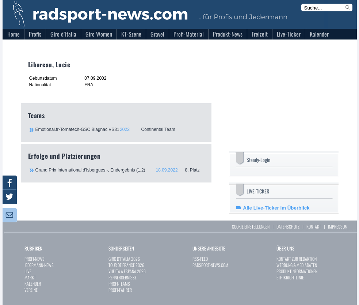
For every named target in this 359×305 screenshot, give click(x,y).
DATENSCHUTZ (287, 226)
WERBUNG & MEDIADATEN (296, 265)
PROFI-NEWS (34, 259)
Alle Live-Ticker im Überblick (276, 208)
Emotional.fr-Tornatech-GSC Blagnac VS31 (119, 129)
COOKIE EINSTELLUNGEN (251, 226)
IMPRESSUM (338, 226)
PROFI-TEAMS (119, 283)
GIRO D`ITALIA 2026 (124, 259)
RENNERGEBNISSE (122, 277)
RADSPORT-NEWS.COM (210, 265)
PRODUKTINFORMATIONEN (296, 271)
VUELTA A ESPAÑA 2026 (127, 271)
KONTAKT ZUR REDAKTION (296, 259)
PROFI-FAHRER (120, 290)
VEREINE (31, 290)
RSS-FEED (200, 259)
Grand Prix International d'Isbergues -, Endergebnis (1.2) (119, 170)
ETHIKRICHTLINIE (290, 277)
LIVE (27, 271)
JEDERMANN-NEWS (39, 265)
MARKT (30, 277)
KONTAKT (313, 226)
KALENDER (32, 283)
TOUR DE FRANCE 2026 (126, 265)
